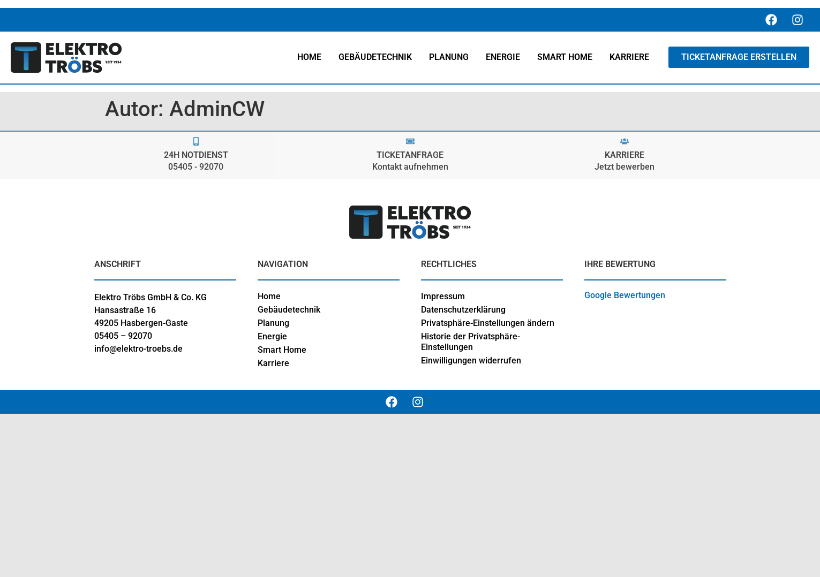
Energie (272, 336)
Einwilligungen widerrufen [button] (471, 360)
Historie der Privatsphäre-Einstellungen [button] (470, 341)
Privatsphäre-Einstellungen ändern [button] (487, 323)
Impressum (443, 296)
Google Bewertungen (624, 295)
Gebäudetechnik (289, 310)
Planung (273, 323)
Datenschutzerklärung (463, 310)
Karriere (273, 363)
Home (269, 296)
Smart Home (282, 350)
